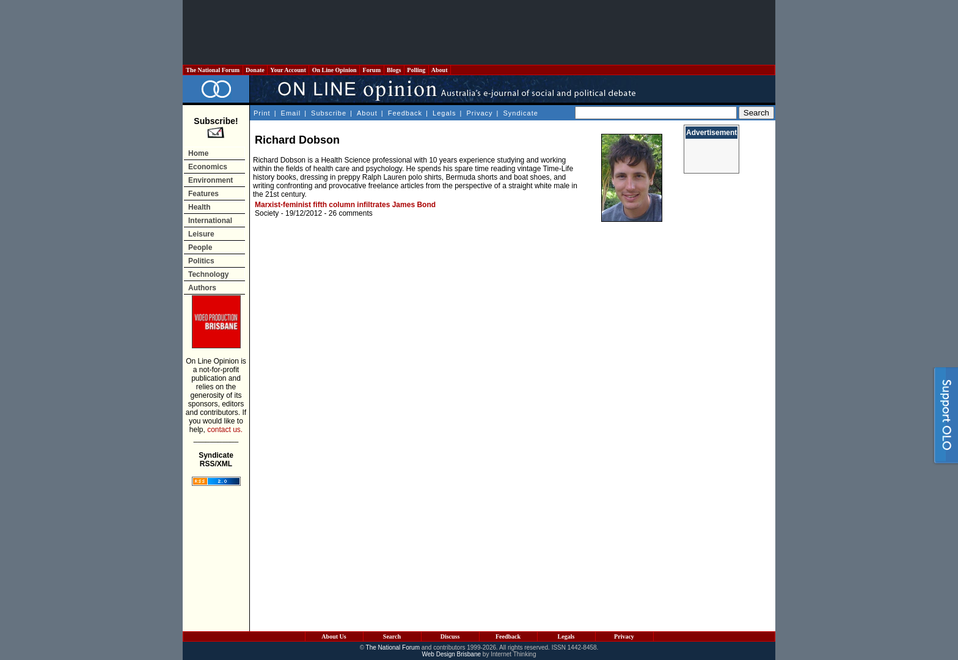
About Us (333, 636)
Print (262, 113)
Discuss (450, 636)
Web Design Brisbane (451, 654)
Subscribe (328, 113)
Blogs (394, 70)
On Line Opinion (334, 70)
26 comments (351, 213)
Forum (371, 70)
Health (199, 207)
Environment (210, 180)
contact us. (225, 429)
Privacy (479, 113)
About (439, 70)
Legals (444, 113)
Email (291, 113)
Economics (207, 167)
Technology (208, 274)
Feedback (405, 113)
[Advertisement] (479, 32)
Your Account (288, 70)
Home (198, 153)
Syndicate (520, 113)
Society (267, 213)
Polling (416, 70)
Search (392, 636)
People (200, 247)
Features (203, 193)
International (210, 220)
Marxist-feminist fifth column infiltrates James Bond (345, 204)
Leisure (201, 234)
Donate (255, 70)
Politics (201, 261)
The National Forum (213, 70)
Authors (202, 288)
